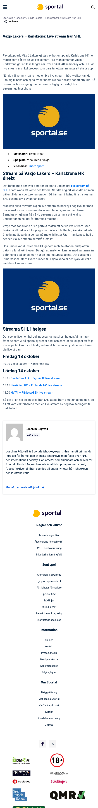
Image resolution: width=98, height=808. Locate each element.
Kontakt (49, 646)
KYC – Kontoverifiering (49, 548)
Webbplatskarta (49, 659)
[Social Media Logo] (42, 744)
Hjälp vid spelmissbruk (49, 581)
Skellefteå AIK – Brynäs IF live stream (35, 378)
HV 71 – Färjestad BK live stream (32, 393)
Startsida (8, 18)
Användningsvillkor (49, 535)
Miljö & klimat (49, 607)
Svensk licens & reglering (49, 613)
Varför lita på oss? (49, 705)
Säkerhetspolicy (49, 666)
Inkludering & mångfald (49, 555)
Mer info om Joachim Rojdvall (25, 487)
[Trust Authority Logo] (30, 773)
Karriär (49, 712)
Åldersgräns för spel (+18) (49, 542)
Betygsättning (49, 692)
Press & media (49, 653)
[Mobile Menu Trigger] (6, 7)
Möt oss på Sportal (49, 699)
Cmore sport (36, 166)
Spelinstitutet (49, 594)
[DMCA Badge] (30, 760)
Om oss (49, 725)
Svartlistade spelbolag (49, 620)
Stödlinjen (49, 601)
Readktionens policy (49, 718)
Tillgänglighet (49, 672)
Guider (49, 640)
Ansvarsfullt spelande (49, 575)
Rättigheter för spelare (49, 588)
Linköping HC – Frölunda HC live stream (36, 385)
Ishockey (21, 18)
